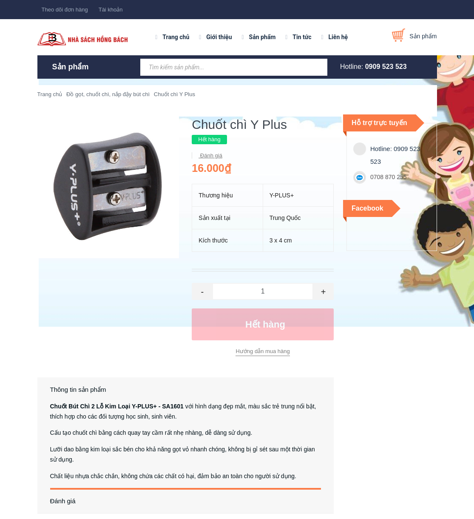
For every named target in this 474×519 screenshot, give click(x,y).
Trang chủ (175, 37)
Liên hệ (338, 37)
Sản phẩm (262, 37)
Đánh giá (210, 155)
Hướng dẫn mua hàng (263, 351)
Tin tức (301, 37)
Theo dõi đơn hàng (65, 9)
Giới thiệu (219, 37)
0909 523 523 (386, 66)
